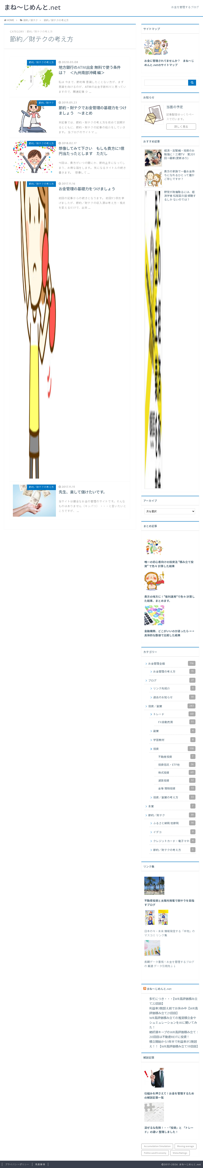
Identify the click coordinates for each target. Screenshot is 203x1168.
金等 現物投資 (176, 788)
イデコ (174, 831)
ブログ (171, 680)
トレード (174, 713)
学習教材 (174, 739)
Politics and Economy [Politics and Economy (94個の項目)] (155, 1153)
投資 (174, 748)
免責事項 (40, 1164)
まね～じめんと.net (32, 8)
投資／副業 (171, 705)
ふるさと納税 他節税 (174, 822)
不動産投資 (176, 756)
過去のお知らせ (174, 697)
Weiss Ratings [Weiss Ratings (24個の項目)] (180, 1153)
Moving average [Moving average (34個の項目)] (185, 1146)
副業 (174, 730)
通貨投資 (176, 780)
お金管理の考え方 (174, 671)
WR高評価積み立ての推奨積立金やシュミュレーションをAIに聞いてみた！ (173, 1023)
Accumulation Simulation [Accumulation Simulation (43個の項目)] (157, 1146)
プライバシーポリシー (17, 1164)
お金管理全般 (171, 663)
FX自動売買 (176, 721)
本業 (171, 806)
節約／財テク (171, 814)
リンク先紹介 (174, 688)
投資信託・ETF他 (176, 764)
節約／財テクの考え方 (174, 849)
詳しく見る (181, 127)
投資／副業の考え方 (174, 797)
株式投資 (176, 772)
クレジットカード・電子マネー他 (174, 840)
